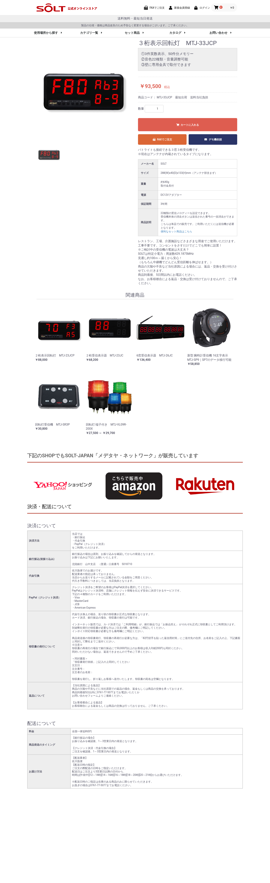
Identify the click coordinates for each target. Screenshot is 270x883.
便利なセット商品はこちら (176, 231)
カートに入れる (187, 124)
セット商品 (134, 33)
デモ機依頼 (213, 139)
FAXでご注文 (162, 139)
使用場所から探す (48, 33)
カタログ (177, 33)
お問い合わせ (220, 33)
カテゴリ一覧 (91, 33)
